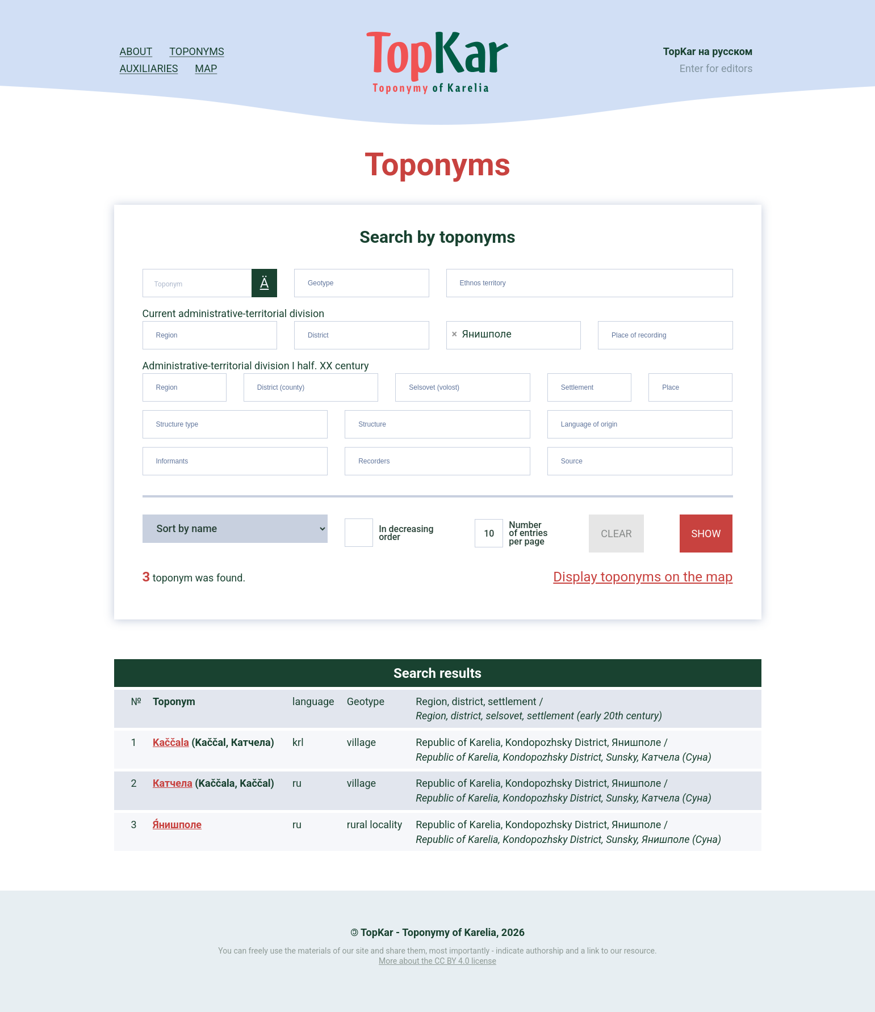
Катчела (172, 783)
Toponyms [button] (196, 51)
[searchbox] (363, 280)
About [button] (136, 51)
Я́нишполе (177, 824)
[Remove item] (455, 333)
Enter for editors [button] (716, 68)
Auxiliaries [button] (149, 68)
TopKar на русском (708, 51)
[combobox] (361, 283)
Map (206, 68)
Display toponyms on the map (642, 577)
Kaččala (171, 742)
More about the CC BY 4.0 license (437, 960)
